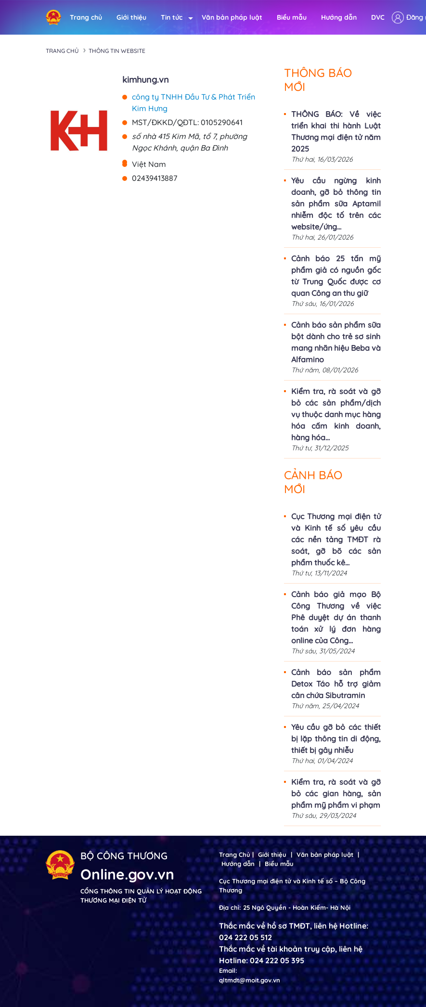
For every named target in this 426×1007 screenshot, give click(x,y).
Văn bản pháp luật (232, 17)
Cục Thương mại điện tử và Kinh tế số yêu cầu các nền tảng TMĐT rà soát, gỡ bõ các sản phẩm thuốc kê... (336, 539)
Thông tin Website (117, 50)
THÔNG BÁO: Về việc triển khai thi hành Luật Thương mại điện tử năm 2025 (336, 131)
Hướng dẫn (339, 17)
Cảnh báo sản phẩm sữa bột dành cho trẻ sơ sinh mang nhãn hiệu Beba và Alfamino (336, 342)
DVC (378, 17)
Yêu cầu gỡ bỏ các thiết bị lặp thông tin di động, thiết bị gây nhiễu (336, 738)
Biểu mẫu (292, 17)
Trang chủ (86, 17)
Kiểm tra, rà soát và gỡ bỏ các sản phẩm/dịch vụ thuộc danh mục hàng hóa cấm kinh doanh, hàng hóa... (336, 414)
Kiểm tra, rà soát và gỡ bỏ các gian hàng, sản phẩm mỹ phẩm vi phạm (336, 793)
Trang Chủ (234, 854)
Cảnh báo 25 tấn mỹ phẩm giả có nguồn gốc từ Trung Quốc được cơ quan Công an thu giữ (336, 276)
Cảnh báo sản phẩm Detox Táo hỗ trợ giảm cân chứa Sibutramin (336, 683)
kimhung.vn (145, 79)
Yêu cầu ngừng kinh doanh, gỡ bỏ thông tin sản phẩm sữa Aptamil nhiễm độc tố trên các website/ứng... (336, 203)
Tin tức (174, 17)
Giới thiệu (131, 17)
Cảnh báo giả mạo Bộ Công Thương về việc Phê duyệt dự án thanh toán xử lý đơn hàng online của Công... (336, 617)
